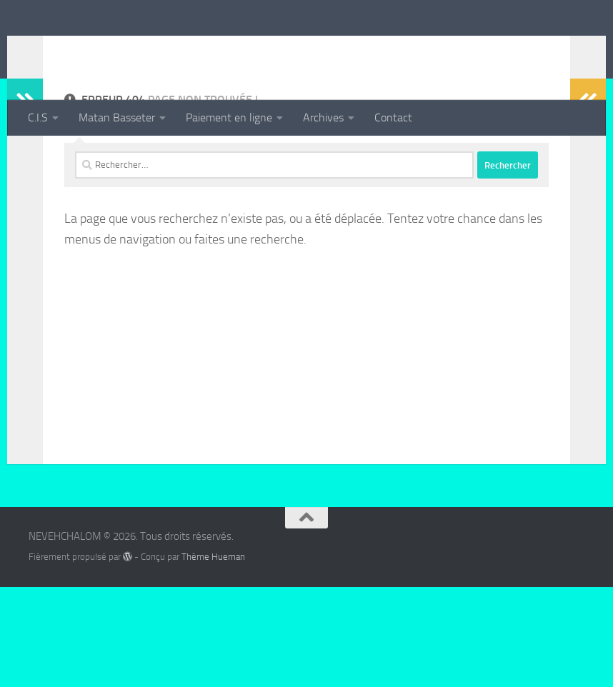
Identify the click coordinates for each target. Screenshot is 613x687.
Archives (323, 117)
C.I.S (38, 117)
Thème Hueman (213, 656)
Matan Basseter (117, 117)
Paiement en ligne (229, 117)
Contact (393, 117)
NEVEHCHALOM (130, 49)
